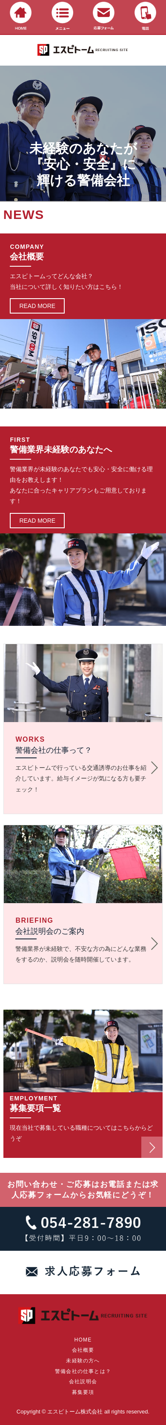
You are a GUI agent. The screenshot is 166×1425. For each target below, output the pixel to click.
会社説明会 (83, 1382)
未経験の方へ (83, 1361)
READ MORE (37, 305)
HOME (83, 1340)
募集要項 (83, 1392)
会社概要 (83, 1350)
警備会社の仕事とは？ (83, 1371)
